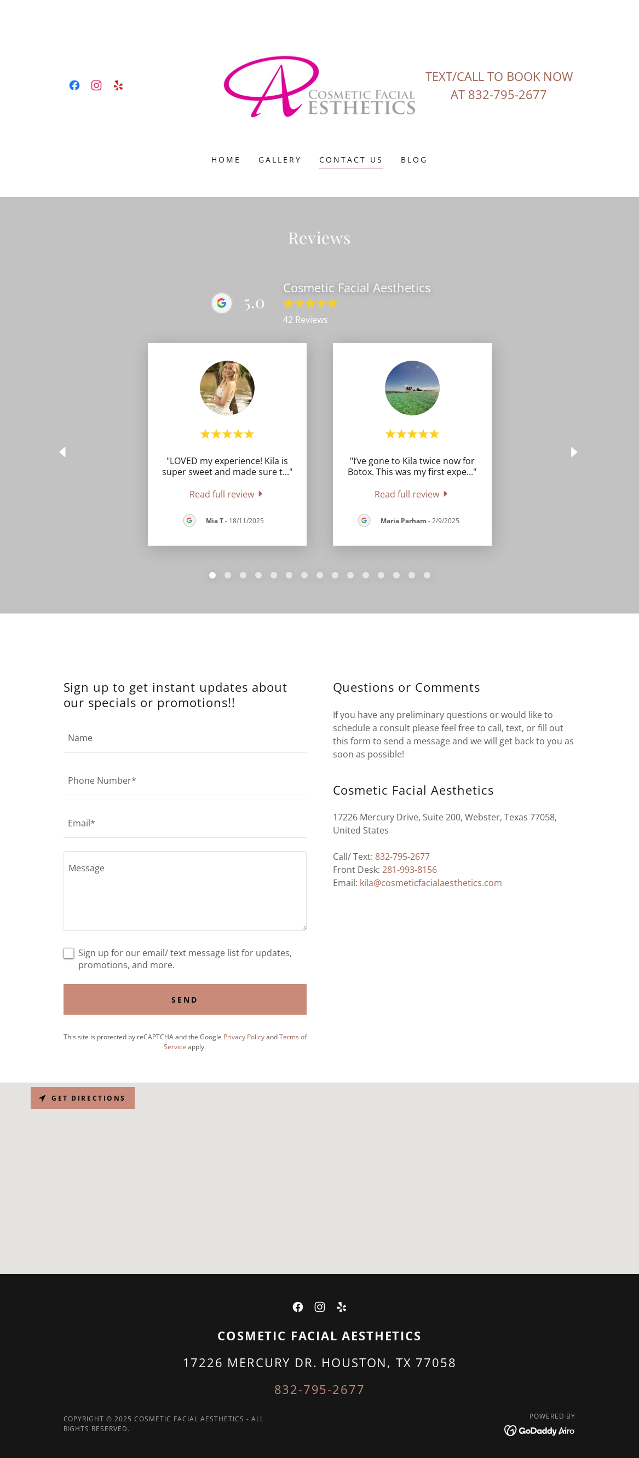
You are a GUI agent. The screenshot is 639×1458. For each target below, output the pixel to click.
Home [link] (226, 159)
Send (184, 999)
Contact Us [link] (351, 159)
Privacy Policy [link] (243, 1037)
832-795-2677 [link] (507, 94)
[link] (74, 85)
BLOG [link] (414, 159)
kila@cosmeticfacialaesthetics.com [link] (431, 883)
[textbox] (185, 738)
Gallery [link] (280, 159)
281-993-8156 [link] (409, 870)
